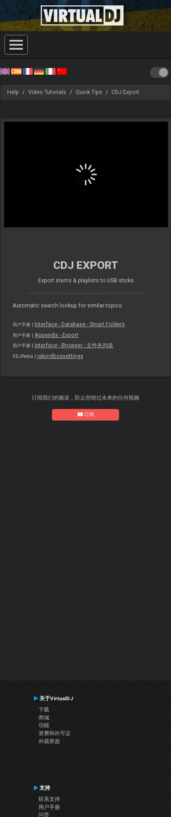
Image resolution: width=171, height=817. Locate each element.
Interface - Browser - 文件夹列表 (73, 345)
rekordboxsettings (60, 356)
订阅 (85, 414)
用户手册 (49, 807)
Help (13, 92)
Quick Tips (89, 92)
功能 (43, 725)
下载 (43, 709)
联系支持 (49, 799)
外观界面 (49, 741)
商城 (43, 718)
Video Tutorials (47, 92)
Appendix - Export (56, 335)
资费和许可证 (54, 733)
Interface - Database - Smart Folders (79, 324)
